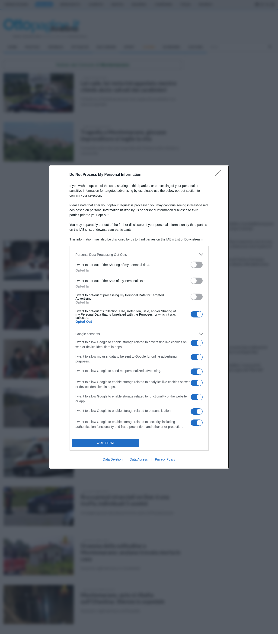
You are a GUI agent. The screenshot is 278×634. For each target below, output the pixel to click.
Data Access (139, 459)
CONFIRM (105, 443)
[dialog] (139, 317)
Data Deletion (113, 459)
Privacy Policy (165, 459)
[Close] (219, 174)
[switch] (197, 265)
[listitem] (139, 254)
